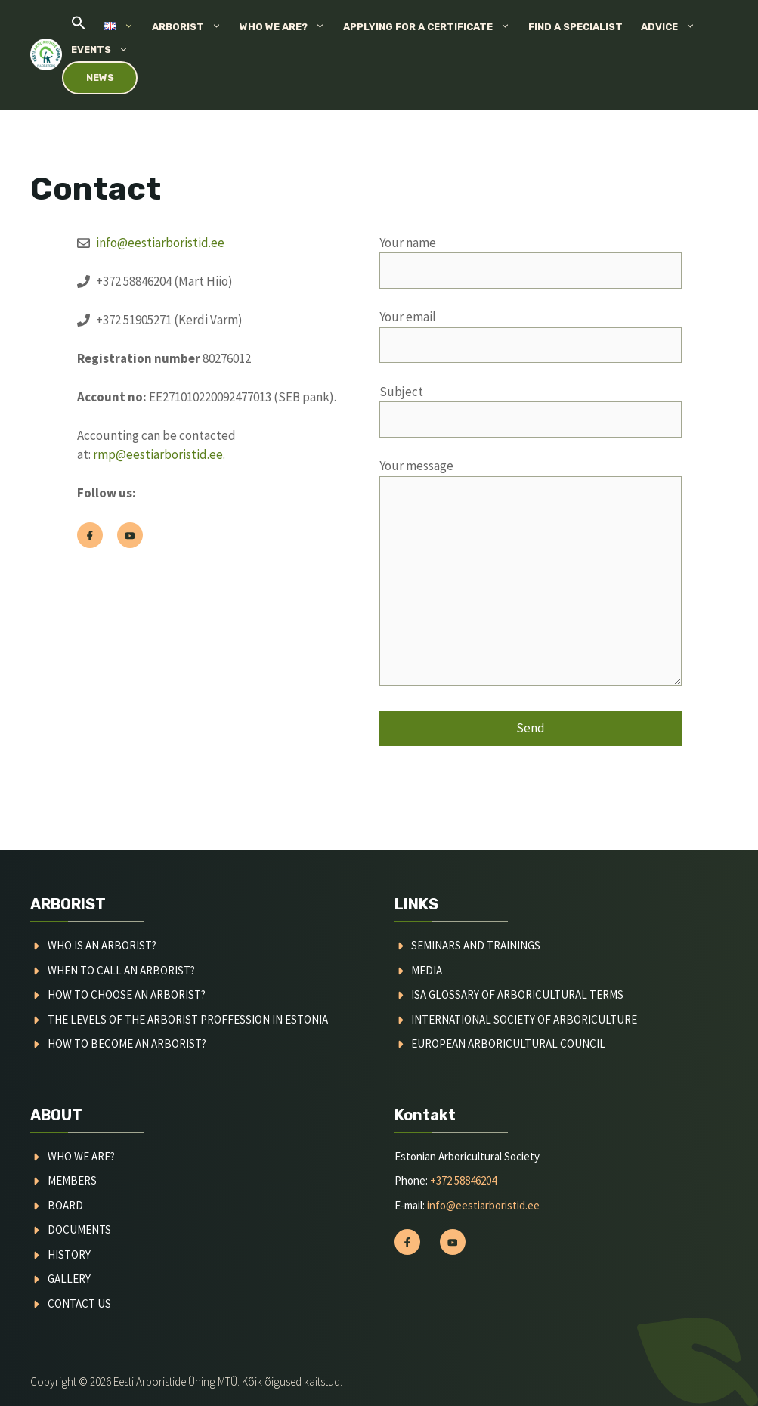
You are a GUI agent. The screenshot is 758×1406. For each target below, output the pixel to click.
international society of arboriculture (524, 1019)
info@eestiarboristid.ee (160, 242)
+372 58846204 (463, 1180)
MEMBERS (72, 1180)
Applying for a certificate (431, 27)
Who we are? (287, 27)
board (65, 1205)
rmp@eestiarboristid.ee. (159, 454)
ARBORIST (68, 904)
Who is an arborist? (102, 945)
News (100, 77)
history (69, 1254)
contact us (79, 1303)
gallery (69, 1278)
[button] (78, 27)
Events (104, 50)
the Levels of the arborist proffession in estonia (188, 1019)
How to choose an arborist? (127, 994)
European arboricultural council (508, 1043)
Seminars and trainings (475, 945)
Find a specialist (575, 27)
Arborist (191, 27)
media (426, 970)
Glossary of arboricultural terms (526, 994)
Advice (672, 27)
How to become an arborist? (127, 1043)
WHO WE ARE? (81, 1156)
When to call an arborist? (121, 970)
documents (79, 1229)
